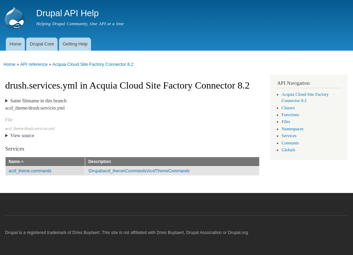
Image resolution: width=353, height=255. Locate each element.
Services (289, 135)
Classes (288, 107)
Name (16, 161)
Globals (288, 149)
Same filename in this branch (38, 100)
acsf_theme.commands (30, 171)
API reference (34, 64)
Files (286, 121)
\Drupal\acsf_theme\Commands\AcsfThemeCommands (139, 171)
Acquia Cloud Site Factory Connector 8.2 (93, 64)
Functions (290, 114)
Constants (290, 143)
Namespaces (293, 128)
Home (15, 44)
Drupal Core (42, 44)
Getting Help (75, 44)
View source (22, 135)
